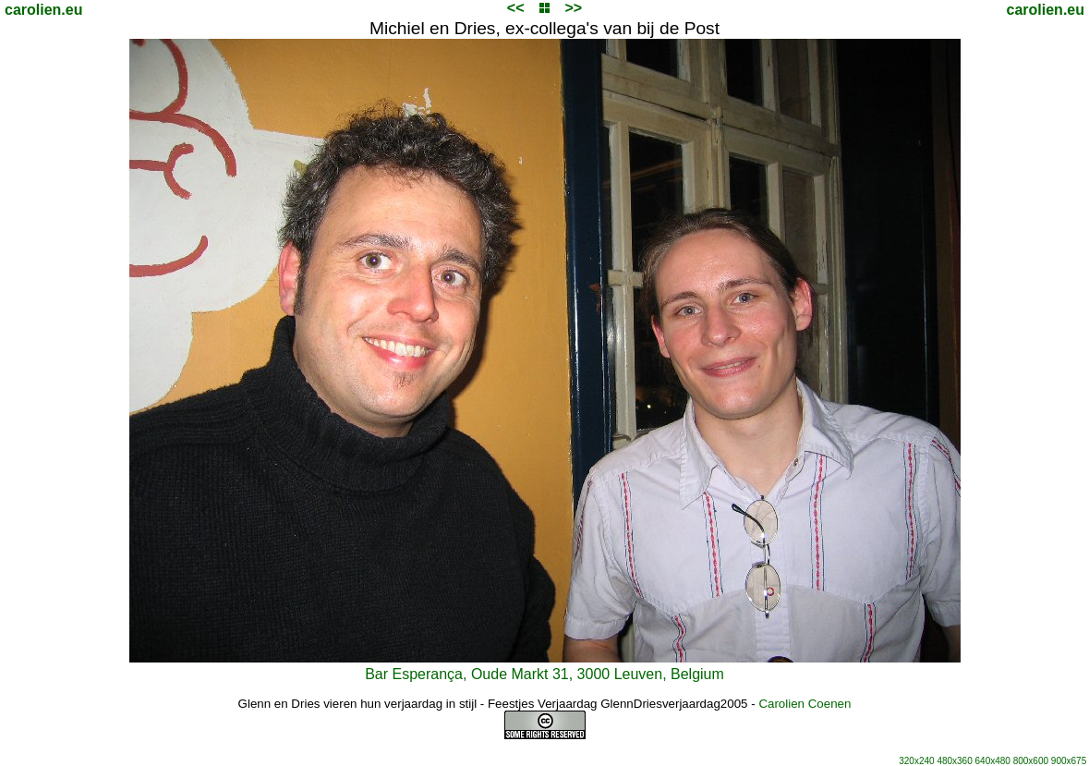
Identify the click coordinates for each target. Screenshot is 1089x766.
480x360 (954, 761)
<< (516, 8)
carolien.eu (43, 10)
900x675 (1068, 761)
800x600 (1030, 761)
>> (573, 8)
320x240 (916, 761)
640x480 (992, 761)
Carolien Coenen (804, 704)
